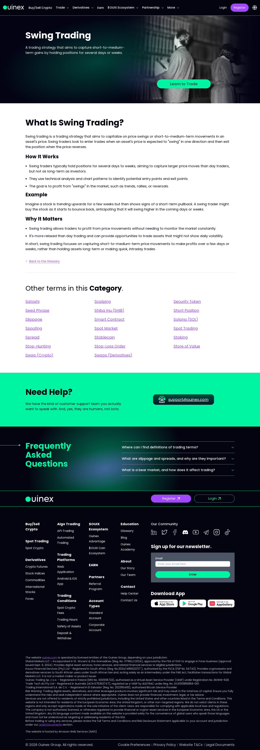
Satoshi (32, 301)
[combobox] (254, 7)
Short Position (186, 310)
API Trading (65, 531)
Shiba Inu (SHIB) (109, 310)
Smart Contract (109, 319)
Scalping (103, 301)
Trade (62, 7)
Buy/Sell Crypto (40, 8)
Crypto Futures (36, 567)
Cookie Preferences (134, 744)
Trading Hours (67, 619)
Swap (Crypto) (39, 355)
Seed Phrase (37, 310)
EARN (93, 565)
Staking (181, 337)
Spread (32, 337)
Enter (193, 574)
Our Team (128, 575)
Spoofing (33, 328)
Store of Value (187, 346)
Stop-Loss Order (110, 346)
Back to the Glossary (43, 261)
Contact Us (129, 600)
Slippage (33, 319)
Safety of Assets (69, 626)
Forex (29, 599)
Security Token (187, 301)
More (173, 7)
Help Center (130, 593)
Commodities (35, 580)
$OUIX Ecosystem (123, 7)
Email (158, 558)
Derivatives (83, 7)
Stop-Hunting (38, 346)
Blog (124, 537)
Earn (100, 8)
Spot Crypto (34, 548)
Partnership (153, 7)
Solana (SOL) (186, 319)
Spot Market (106, 328)
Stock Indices (35, 573)
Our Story (128, 568)
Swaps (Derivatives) (113, 355)
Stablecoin (105, 337)
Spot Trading (186, 328)
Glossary (127, 531)
